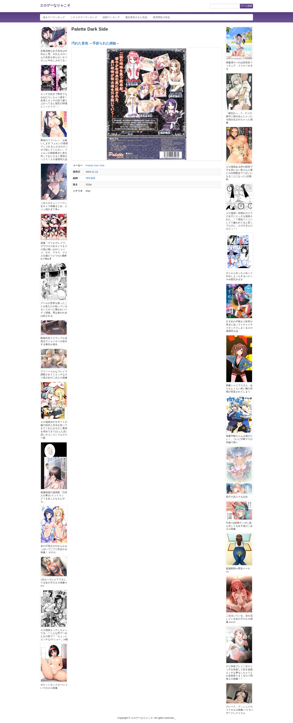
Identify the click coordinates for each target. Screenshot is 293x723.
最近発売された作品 (136, 17)
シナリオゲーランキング (83, 17)
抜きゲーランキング (54, 17)
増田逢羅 (90, 178)
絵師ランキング (111, 17)
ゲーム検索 (246, 6)
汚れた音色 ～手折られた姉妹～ (95, 43)
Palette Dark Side (95, 165)
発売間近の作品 (161, 17)
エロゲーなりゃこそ (55, 5)
